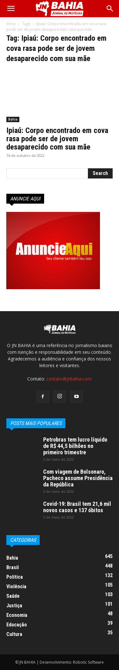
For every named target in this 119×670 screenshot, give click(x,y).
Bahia (12, 119)
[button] (110, 8)
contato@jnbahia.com (69, 379)
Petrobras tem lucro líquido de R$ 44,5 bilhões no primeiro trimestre (75, 446)
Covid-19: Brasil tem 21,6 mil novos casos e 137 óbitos (77, 506)
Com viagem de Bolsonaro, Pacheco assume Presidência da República (78, 478)
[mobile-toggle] (11, 8)
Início (11, 23)
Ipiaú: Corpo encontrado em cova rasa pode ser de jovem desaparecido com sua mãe (57, 138)
